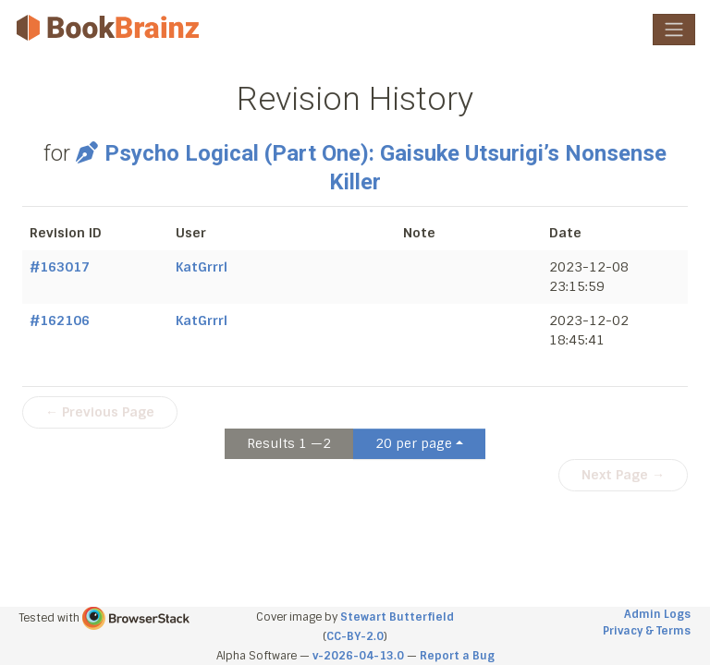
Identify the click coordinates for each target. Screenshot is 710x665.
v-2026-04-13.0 (358, 655)
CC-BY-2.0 (355, 636)
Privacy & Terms (647, 630)
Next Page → (623, 474)
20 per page (413, 443)
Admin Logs (657, 614)
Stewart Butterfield (397, 617)
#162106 (60, 320)
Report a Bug (457, 655)
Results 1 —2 (289, 443)
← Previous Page (99, 412)
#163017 (60, 267)
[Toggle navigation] (674, 29)
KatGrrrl (201, 267)
